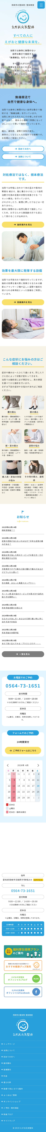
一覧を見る (24, 654)
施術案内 (7, 1063)
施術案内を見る (24, 224)
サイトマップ (9, 1120)
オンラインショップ (12, 1101)
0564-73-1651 (23, 685)
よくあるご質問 (10, 1095)
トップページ (9, 1044)
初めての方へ (24, 148)
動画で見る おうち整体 (13, 1088)
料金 (5, 1076)
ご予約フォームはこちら (24, 750)
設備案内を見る (24, 302)
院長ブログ (8, 1114)
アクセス (39, 880)
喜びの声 (7, 1082)
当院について (24, 156)
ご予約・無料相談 (11, 1108)
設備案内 (7, 1069)
